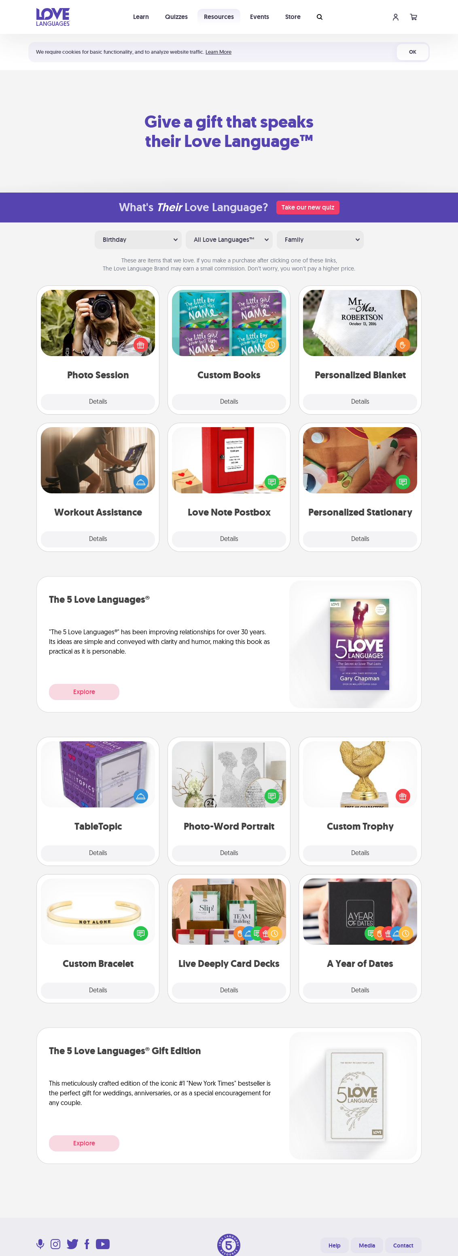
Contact (403, 1245)
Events (259, 17)
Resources (219, 17)
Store (293, 17)
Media (367, 1245)
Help (335, 1245)
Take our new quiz (308, 207)
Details (98, 402)
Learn (141, 17)
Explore (84, 692)
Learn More (218, 51)
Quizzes (176, 17)
